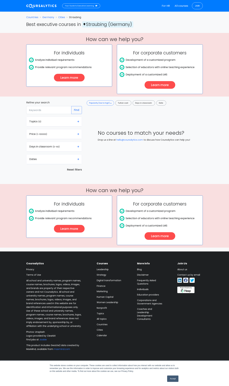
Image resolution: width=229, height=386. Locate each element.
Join (197, 5)
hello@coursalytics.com (129, 139)
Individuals (143, 289)
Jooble (43, 339)
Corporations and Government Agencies (149, 302)
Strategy (101, 274)
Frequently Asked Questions (146, 282)
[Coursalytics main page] (41, 6)
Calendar (102, 335)
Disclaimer (143, 274)
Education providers (148, 294)
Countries (32, 17)
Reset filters (74, 169)
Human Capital (105, 297)
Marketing (102, 291)
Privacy (30, 269)
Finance (101, 286)
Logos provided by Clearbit (41, 335)
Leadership (103, 269)
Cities (61, 17)
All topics (102, 318)
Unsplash (40, 332)
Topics (100, 313)
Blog (139, 269)
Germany (48, 17)
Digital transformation (109, 280)
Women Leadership (107, 302)
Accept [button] (173, 379)
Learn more (69, 77)
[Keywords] (48, 110)
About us (182, 269)
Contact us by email (188, 274)
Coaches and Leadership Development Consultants (144, 314)
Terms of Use (33, 274)
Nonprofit (102, 307)
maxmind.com (62, 349)
